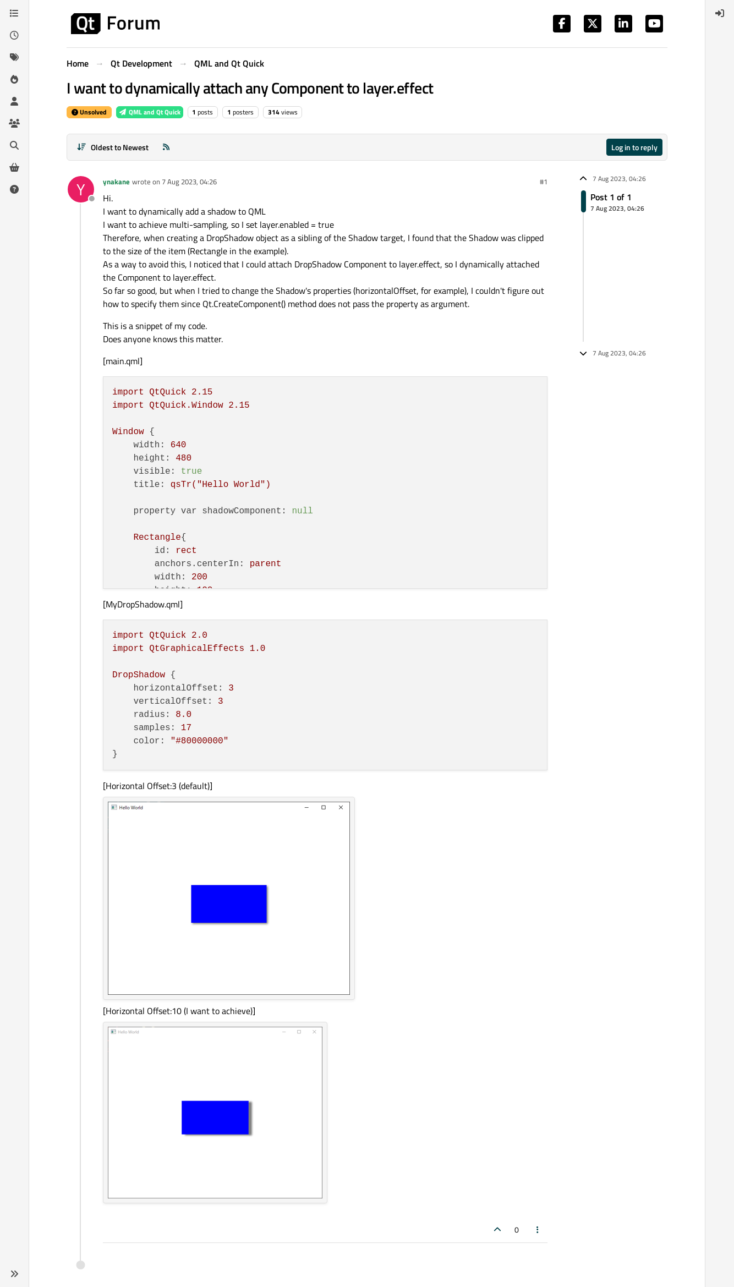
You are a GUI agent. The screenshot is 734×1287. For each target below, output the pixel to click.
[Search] (14, 145)
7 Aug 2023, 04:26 (189, 181)
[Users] (14, 101)
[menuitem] (720, 13)
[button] (14, 1274)
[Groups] (14, 123)
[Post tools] (538, 1229)
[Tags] (14, 57)
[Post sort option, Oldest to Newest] (113, 147)
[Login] (720, 13)
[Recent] (14, 35)
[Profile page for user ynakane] (81, 189)
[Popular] (14, 79)
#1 (543, 181)
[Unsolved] (14, 189)
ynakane (116, 181)
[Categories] (14, 13)
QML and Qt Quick (149, 112)
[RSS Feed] (166, 147)
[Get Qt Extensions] (14, 167)
